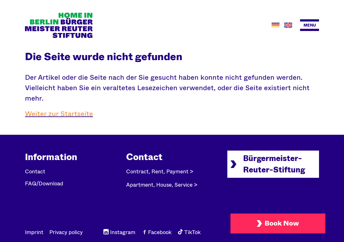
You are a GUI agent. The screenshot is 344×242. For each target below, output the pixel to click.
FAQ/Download (44, 184)
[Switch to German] (276, 25)
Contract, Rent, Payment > (159, 172)
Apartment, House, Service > (161, 185)
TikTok (189, 232)
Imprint (34, 232)
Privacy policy (66, 232)
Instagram (119, 232)
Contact (35, 172)
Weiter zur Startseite (59, 114)
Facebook (156, 232)
